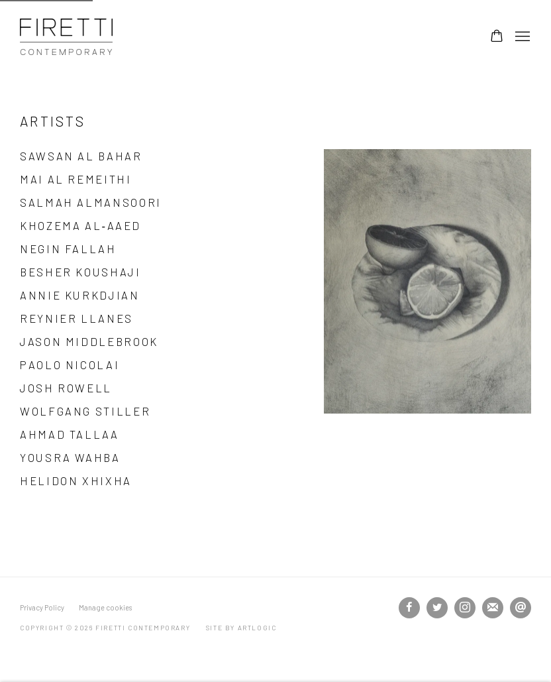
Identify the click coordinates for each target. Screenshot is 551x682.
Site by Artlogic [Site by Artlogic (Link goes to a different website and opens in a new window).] (241, 628)
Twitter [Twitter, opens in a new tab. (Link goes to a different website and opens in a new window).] (437, 607)
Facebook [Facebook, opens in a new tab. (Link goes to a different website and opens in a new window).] (409, 607)
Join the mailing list (492, 607)
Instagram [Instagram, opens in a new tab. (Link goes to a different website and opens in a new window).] (465, 607)
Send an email (520, 607)
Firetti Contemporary (66, 37)
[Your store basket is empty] (497, 37)
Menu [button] (521, 37)
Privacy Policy (42, 607)
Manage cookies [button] (105, 607)
